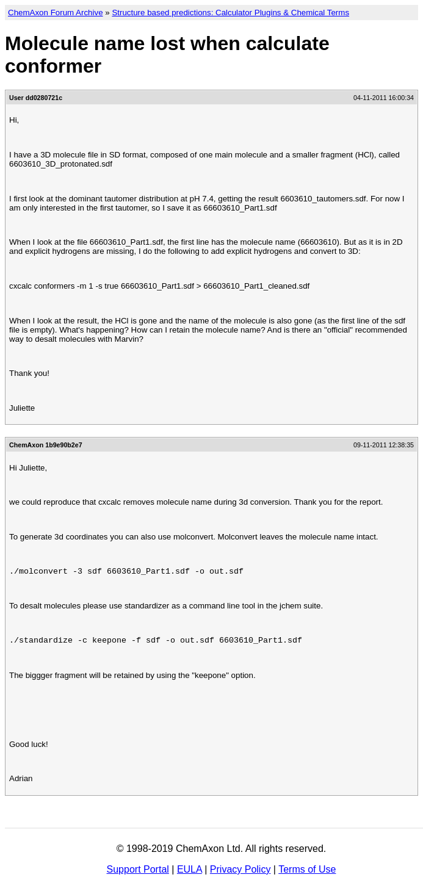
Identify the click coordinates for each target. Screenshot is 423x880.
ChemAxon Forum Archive (55, 12)
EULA (189, 869)
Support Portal (138, 869)
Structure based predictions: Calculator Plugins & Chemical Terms (230, 12)
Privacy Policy (240, 869)
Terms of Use (307, 869)
